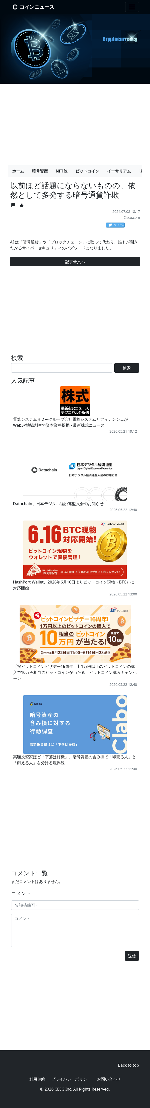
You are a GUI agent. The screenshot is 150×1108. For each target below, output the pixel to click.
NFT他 (61, 171)
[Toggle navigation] (132, 7)
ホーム (18, 171)
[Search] (62, 368)
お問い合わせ (109, 1079)
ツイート (116, 225)
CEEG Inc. (63, 1089)
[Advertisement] (75, 122)
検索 (127, 368)
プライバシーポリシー (71, 1079)
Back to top (128, 1065)
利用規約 (37, 1079)
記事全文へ (75, 261)
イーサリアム (119, 171)
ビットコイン (87, 171)
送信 (132, 956)
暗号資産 (40, 171)
